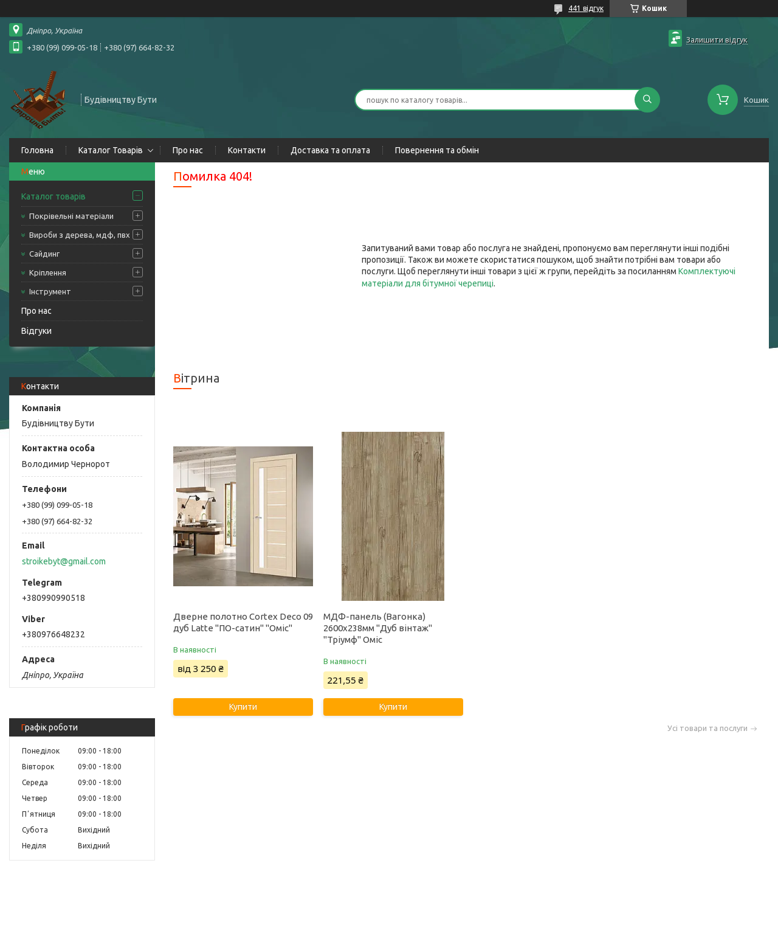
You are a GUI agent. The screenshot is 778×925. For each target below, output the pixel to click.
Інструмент (50, 291)
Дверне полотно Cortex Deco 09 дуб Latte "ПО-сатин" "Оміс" (243, 622)
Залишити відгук (717, 39)
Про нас (188, 150)
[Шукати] (647, 100)
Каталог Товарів (110, 150)
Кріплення (47, 272)
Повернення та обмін (437, 150)
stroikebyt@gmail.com (64, 561)
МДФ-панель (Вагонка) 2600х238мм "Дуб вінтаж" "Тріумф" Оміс (377, 628)
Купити (243, 707)
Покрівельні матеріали (71, 216)
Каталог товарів (53, 196)
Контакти (247, 150)
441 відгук (586, 8)
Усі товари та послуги (707, 728)
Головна (37, 150)
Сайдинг (44, 253)
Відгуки (36, 331)
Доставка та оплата (330, 150)
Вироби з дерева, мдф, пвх (79, 234)
